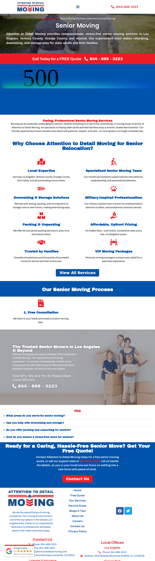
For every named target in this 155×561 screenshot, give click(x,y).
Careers (78, 521)
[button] (77, 6)
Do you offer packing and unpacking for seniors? (38, 430)
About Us (78, 515)
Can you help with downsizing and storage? (35, 423)
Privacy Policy (77, 531)
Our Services (77, 500)
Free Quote (77, 495)
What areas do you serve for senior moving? (35, 415)
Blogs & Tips (77, 510)
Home (43, 18)
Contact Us (77, 526)
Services (53, 18)
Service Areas (77, 505)
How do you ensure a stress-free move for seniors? (40, 437)
